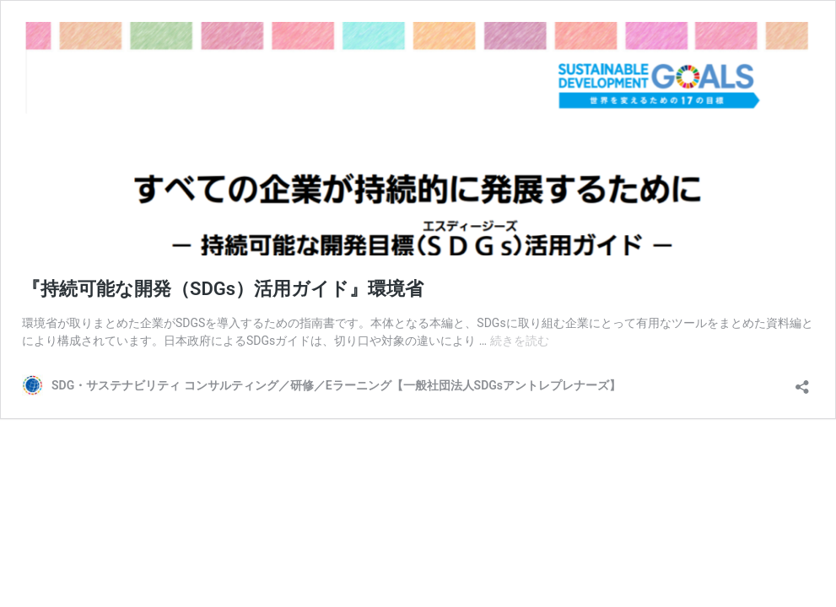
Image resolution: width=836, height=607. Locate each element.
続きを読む (519, 340)
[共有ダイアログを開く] (802, 381)
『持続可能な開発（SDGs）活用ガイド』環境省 (222, 288)
